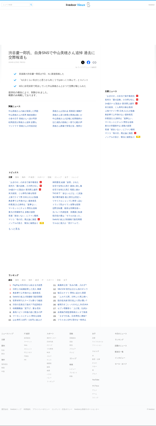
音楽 (71, 341)
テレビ (71, 352)
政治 (24, 280)
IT (43, 280)
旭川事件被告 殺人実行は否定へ (66, 197)
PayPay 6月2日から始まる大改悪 (27, 285)
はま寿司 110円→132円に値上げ (27, 320)
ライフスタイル (97, 341)
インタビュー (120, 358)
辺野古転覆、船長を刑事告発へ (66, 208)
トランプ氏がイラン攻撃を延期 (66, 204)
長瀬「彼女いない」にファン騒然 (23, 216)
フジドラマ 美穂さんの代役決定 (23, 126)
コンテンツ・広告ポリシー (62, 409)
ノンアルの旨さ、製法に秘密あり (23, 223)
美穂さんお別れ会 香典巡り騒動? (67, 111)
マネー (94, 366)
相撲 (48, 370)
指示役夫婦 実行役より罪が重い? (72, 300)
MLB (48, 352)
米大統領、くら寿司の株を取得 (22, 193)
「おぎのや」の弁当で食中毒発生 (23, 182)
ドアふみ (88, 4)
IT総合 (26, 356)
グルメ (94, 374)
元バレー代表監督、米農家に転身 (67, 212)
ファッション (97, 345)
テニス (49, 360)
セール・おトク (121, 364)
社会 (3, 350)
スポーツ (41, 177)
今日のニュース (121, 334)
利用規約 (27, 409)
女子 (66, 177)
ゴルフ (49, 356)
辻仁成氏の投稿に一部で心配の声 (67, 122)
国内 (17, 177)
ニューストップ (7, 334)
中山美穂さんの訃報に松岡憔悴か (67, 118)
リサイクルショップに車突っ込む (67, 201)
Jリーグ (49, 345)
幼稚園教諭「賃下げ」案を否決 (27, 308)
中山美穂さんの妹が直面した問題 (23, 111)
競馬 (48, 367)
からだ (94, 363)
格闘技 (49, 363)
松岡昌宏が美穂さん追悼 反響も (23, 122)
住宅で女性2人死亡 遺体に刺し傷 (67, 186)
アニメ (94, 390)
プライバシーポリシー (41, 409)
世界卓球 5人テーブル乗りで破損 (27, 300)
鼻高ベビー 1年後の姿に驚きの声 (27, 312)
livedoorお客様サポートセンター (86, 409)
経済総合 (27, 338)
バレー (49, 378)
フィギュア (51, 381)
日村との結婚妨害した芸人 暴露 (27, 289)
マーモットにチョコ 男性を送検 (23, 208)
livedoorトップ (15, 409)
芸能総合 (72, 338)
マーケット (28, 341)
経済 (37, 280)
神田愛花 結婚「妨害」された (65, 182)
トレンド (75, 177)
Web (25, 345)
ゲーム (94, 394)
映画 (71, 365)
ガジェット (28, 349)
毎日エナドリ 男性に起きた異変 (72, 293)
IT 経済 (31, 177)
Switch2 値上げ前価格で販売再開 (67, 219)
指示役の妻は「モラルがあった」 (67, 216)
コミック (95, 397)
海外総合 (4, 364)
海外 (24, 177)
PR (25, 360)
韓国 (3, 368)
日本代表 (50, 341)
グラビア (72, 349)
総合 (10, 280)
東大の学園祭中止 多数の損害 (22, 212)
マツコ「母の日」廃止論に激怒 (22, 219)
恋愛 (93, 338)
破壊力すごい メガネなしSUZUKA (73, 304)
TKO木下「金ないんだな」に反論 (67, 193)
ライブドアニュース (75, 4)
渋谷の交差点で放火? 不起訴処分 (27, 304)
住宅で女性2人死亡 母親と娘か (66, 189)
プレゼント (73, 372)
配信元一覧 (119, 352)
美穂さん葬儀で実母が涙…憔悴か (67, 126)
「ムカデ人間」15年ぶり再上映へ (73, 297)
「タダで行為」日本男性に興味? (72, 316)
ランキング (119, 340)
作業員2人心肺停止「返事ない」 (23, 204)
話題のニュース (121, 346)
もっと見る (14, 229)
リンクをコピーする (94, 62)
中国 (3, 371)
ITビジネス (28, 352)
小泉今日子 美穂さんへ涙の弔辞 (23, 118)
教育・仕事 (96, 359)
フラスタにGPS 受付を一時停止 (72, 320)
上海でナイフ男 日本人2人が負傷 (23, 197)
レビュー (72, 369)
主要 (10, 177)
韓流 (71, 345)
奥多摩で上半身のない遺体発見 (22, 201)
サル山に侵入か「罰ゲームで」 (66, 223)
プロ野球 (50, 349)
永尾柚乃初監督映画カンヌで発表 (72, 312)
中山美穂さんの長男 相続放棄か (23, 115)
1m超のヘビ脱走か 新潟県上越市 (23, 189)
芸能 (49, 177)
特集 (71, 376)
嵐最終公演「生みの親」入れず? (72, 285)
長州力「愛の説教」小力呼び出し (23, 186)
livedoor (152, 5)
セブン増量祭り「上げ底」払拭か (72, 308)
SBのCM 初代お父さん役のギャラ (73, 289)
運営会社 (4, 409)
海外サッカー (51, 338)
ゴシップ (58, 177)
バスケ (49, 374)
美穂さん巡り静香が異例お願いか (67, 115)
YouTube (95, 380)
